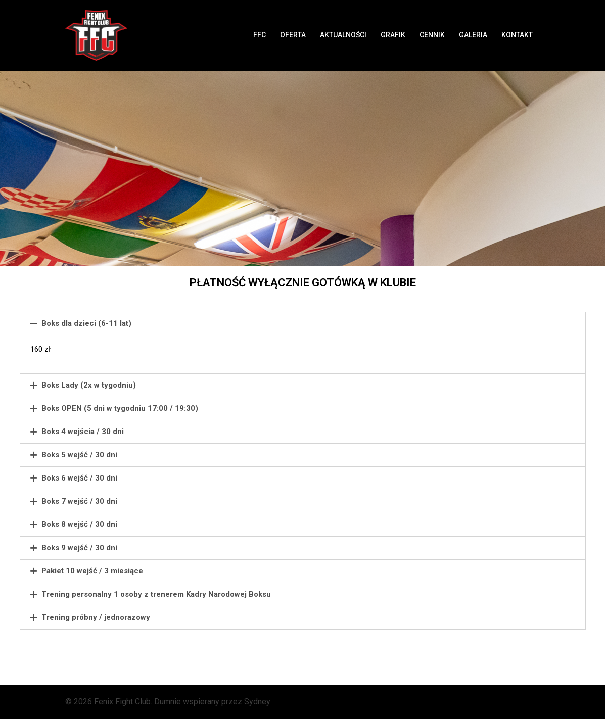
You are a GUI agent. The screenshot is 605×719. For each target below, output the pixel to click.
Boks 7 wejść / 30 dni (79, 501)
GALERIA (473, 35)
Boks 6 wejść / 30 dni (79, 478)
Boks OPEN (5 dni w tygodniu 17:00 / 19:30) (119, 408)
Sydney (257, 701)
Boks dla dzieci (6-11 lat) (86, 323)
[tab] (302, 323)
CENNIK (432, 35)
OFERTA (293, 35)
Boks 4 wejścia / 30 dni (82, 431)
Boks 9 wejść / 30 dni (79, 547)
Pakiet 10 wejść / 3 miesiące (92, 571)
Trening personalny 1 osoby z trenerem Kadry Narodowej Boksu (156, 594)
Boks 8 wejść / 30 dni (79, 524)
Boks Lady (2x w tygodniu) (88, 385)
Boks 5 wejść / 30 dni (79, 454)
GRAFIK (393, 35)
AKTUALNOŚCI (343, 35)
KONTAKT (517, 35)
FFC (259, 35)
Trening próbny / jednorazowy (95, 617)
